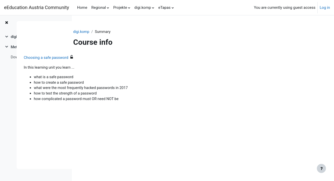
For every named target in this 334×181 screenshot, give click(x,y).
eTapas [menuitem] (164, 7)
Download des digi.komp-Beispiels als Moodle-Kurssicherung (36, 57)
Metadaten (20, 47)
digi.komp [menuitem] (142, 7)
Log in (325, 7)
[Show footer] (321, 168)
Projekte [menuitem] (120, 7)
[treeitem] (36, 37)
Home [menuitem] (82, 7)
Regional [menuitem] (98, 7)
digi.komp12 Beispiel (28, 36)
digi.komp (106, 32)
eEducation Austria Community (36, 7)
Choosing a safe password (105, 58)
